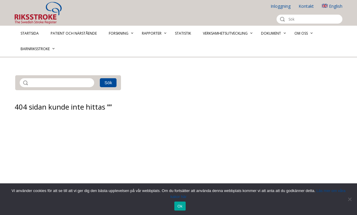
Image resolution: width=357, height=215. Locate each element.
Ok (179, 206)
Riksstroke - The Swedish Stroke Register (43, 13)
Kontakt (306, 6)
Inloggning (281, 6)
